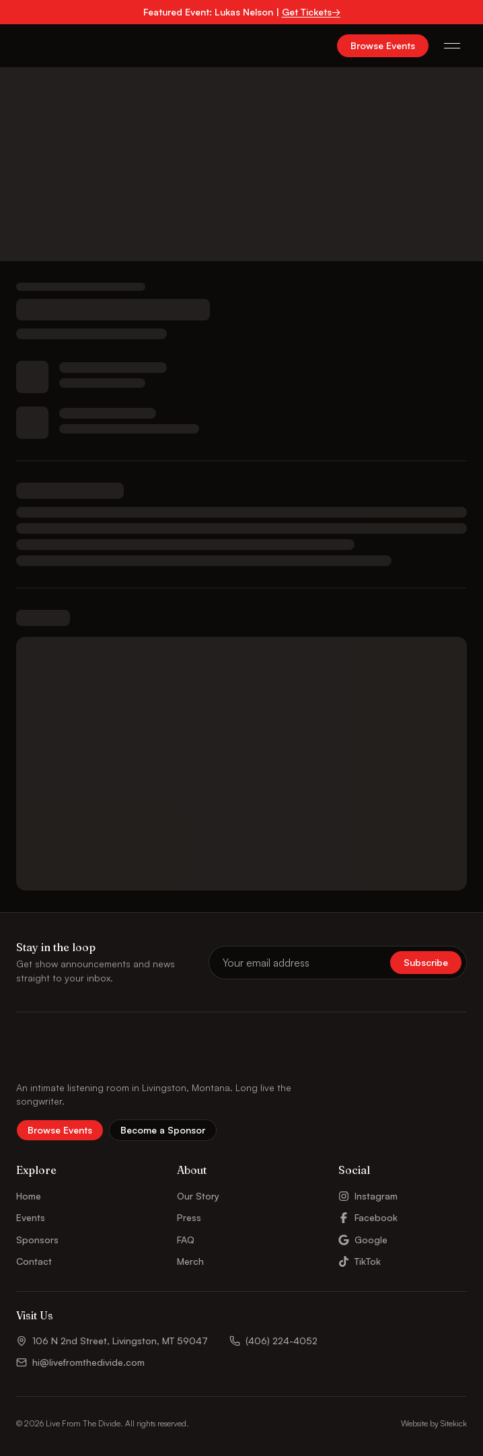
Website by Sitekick (434, 1423)
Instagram (368, 1196)
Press (189, 1217)
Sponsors (37, 1239)
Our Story (198, 1196)
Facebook (368, 1217)
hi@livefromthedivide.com (80, 1362)
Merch (190, 1261)
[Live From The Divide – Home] (52, 45)
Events (30, 1217)
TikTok (359, 1261)
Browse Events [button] (382, 45)
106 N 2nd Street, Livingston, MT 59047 (112, 1340)
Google (362, 1239)
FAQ (185, 1239)
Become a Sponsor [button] (162, 1130)
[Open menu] (452, 46)
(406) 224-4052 (273, 1340)
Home (28, 1196)
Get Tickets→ (311, 12)
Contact (34, 1261)
